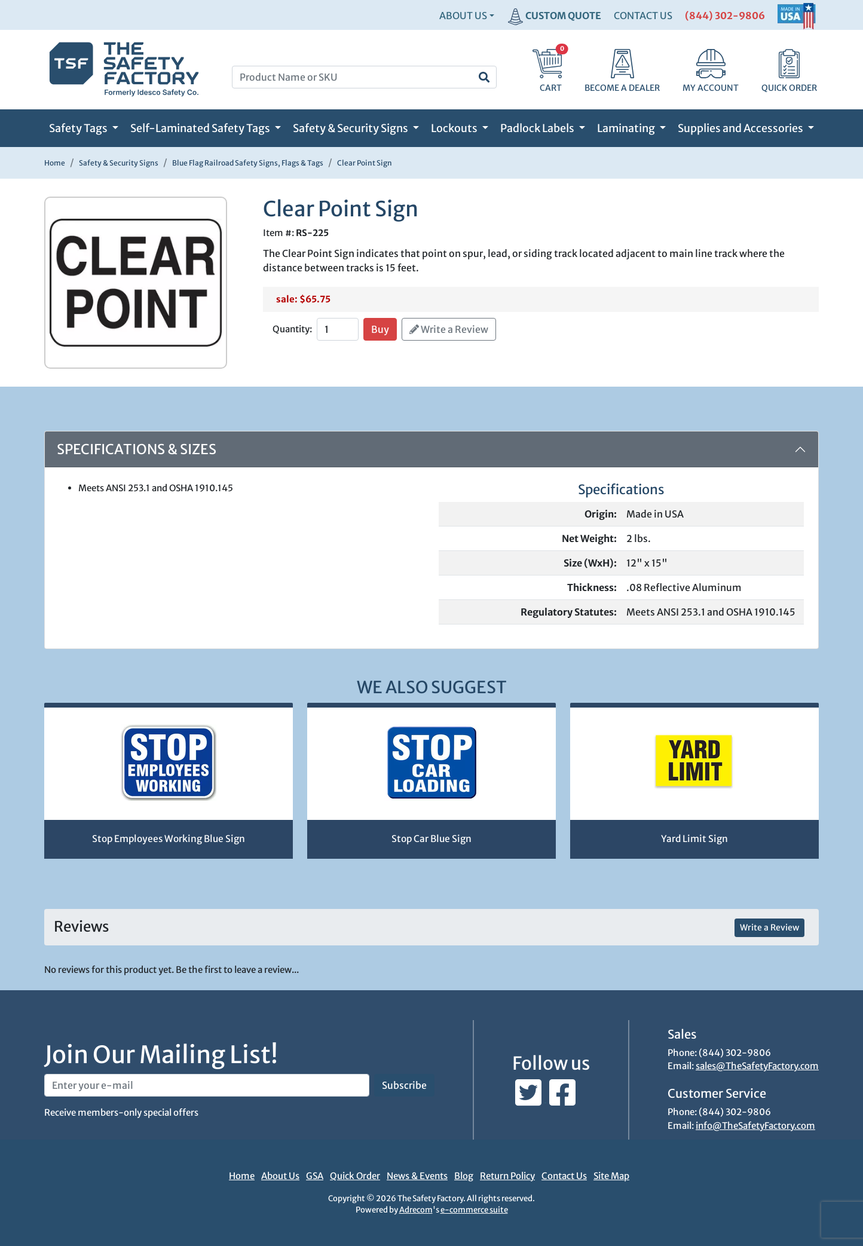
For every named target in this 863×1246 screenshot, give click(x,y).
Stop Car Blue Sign (431, 838)
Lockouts (455, 128)
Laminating (627, 128)
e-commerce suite (474, 1210)
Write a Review (448, 329)
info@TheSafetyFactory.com (755, 1125)
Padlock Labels (538, 128)
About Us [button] (463, 16)
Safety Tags (79, 128)
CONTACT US (643, 16)
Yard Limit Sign (694, 838)
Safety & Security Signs (351, 128)
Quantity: (292, 329)
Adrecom (416, 1210)
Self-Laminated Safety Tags (201, 128)
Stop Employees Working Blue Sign (168, 838)
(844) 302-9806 (725, 16)
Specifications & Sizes (136, 449)
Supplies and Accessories (741, 128)
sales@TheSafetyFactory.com (757, 1066)
